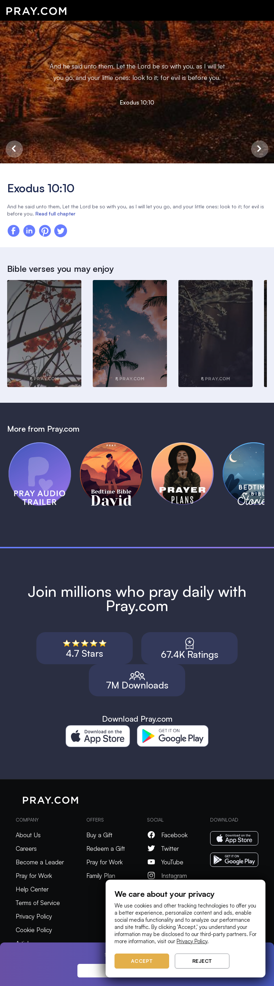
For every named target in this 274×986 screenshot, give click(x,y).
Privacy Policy (34, 916)
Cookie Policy (34, 930)
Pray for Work (34, 875)
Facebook (167, 835)
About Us (28, 835)
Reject (202, 961)
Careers (26, 848)
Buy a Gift (99, 835)
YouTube (165, 862)
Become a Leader (40, 862)
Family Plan (100, 875)
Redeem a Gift (105, 848)
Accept (142, 961)
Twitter (163, 848)
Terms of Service (38, 902)
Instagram (167, 875)
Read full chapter (55, 213)
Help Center (32, 889)
